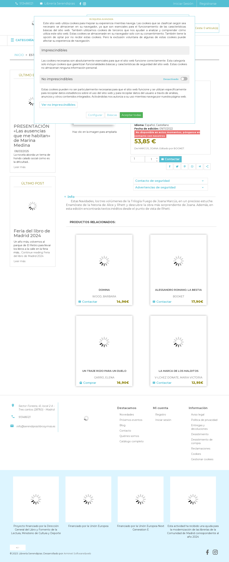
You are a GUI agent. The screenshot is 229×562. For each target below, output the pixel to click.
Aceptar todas (131, 115)
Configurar (95, 115)
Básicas (112, 115)
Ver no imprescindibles (58, 104)
